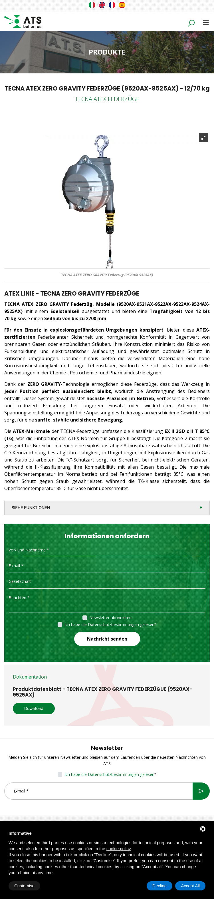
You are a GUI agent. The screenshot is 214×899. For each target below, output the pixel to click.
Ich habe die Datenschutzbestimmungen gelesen (109, 624)
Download (33, 708)
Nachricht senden (107, 639)
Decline (159, 885)
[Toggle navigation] (206, 22)
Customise (24, 885)
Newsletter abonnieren (110, 617)
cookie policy (118, 848)
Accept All (190, 885)
